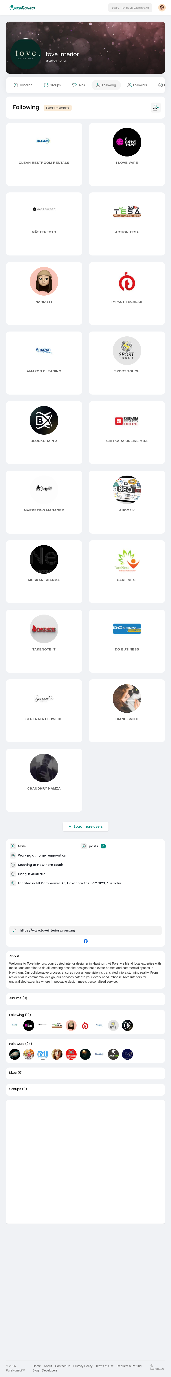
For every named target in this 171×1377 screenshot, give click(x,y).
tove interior (62, 54)
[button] (130, 7)
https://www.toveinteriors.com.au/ (47, 930)
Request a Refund (129, 1366)
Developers (49, 1370)
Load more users (88, 826)
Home (37, 1366)
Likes (13, 1072)
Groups (15, 1089)
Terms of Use (105, 1366)
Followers (16, 1043)
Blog (36, 1370)
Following (16, 1015)
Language (157, 1367)
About (48, 1366)
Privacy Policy (82, 1366)
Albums (15, 998)
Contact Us (62, 1366)
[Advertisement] (85, 1131)
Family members (57, 108)
